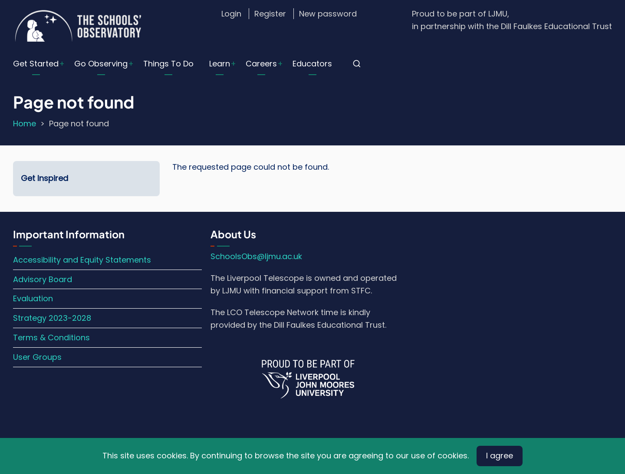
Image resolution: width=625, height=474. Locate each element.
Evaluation (33, 298)
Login (231, 13)
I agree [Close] (499, 455)
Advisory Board (42, 279)
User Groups (37, 357)
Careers (261, 63)
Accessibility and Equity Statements (82, 259)
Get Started (36, 63)
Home (24, 123)
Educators (312, 63)
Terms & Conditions (51, 337)
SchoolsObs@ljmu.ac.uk (256, 256)
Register (270, 13)
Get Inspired (44, 178)
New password (328, 13)
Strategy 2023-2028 (52, 318)
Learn (219, 63)
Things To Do (168, 63)
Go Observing (101, 63)
